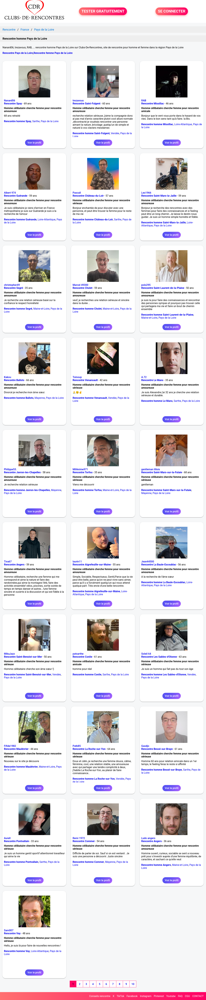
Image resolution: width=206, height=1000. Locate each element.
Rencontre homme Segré (18, 308)
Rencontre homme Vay (17, 951)
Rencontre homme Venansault (90, 397)
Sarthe (36, 121)
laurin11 (77, 561)
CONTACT (198, 996)
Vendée (115, 133)
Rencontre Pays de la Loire (18, 52)
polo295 (146, 284)
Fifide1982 (10, 745)
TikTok (120, 996)
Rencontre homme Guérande (20, 219)
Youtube (171, 996)
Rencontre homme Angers (156, 864)
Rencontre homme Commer (88, 861)
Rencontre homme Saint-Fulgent (91, 133)
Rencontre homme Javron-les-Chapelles (27, 490)
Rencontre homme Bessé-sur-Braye (161, 769)
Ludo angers (148, 838)
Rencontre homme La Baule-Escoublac (163, 582)
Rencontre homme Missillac (157, 124)
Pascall (77, 192)
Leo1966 (146, 192)
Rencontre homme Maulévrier (21, 766)
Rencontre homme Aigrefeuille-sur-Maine (96, 591)
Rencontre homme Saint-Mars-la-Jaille (163, 222)
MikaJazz (9, 653)
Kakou (7, 377)
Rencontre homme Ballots (18, 397)
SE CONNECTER (171, 11)
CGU (187, 996)
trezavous (78, 100)
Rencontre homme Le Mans (157, 400)
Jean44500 (147, 561)
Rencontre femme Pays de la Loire (52, 52)
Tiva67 (8, 561)
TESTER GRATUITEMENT (102, 11)
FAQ (180, 996)
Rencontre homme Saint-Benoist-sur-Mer (27, 674)
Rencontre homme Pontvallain (21, 861)
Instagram (145, 996)
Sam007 (8, 930)
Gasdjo (145, 745)
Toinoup (77, 377)
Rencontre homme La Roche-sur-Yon (94, 778)
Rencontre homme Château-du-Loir (93, 219)
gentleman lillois (150, 469)
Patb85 (77, 745)
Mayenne (40, 397)
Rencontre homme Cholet (87, 308)
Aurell (7, 838)
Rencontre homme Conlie (87, 674)
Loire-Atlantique (183, 124)
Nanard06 (9, 100)
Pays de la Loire (49, 121)
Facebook (132, 996)
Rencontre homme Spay (17, 121)
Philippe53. (10, 469)
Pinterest (159, 996)
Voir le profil (34, 142)
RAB (143, 100)
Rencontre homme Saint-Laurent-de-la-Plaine (167, 314)
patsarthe (78, 653)
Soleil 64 (146, 653)
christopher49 (12, 284)
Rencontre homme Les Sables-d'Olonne (163, 674)
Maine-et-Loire (41, 308)
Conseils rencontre (99, 996)
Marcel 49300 (80, 284)
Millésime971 (80, 469)
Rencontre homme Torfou (87, 490)
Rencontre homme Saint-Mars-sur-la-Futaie (166, 490)
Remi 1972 (79, 838)
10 (132, 984)
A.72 (144, 377)
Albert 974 (10, 192)
